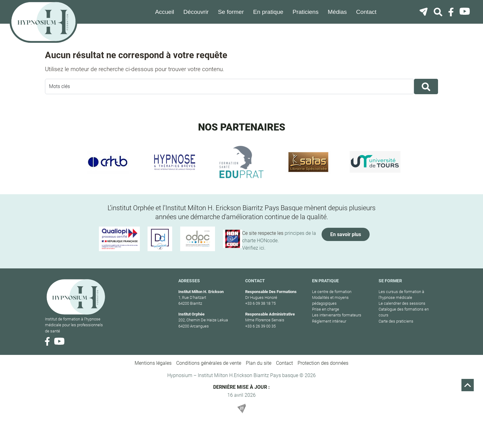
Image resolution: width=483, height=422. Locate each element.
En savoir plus (345, 234)
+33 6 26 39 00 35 (260, 326)
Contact (366, 12)
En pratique (268, 12)
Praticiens (306, 12)
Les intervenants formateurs (336, 315)
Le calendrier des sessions (402, 303)
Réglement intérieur (329, 321)
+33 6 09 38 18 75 (260, 303)
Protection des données (323, 363)
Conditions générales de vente (208, 363)
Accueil (164, 12)
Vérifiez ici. (254, 248)
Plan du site (258, 363)
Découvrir (196, 12)
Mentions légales (153, 363)
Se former (231, 12)
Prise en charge (325, 309)
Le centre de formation (331, 291)
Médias (337, 12)
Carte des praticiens (396, 321)
